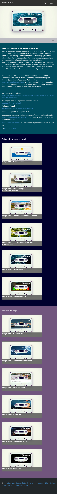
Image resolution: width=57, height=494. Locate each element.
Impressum (39, 483)
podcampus (7, 3)
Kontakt (52, 483)
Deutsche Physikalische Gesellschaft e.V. (17, 117)
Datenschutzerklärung (24, 483)
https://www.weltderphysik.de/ (13, 82)
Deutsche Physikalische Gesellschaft (17, 109)
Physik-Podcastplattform (11, 123)
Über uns (11, 483)
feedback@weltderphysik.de (12, 103)
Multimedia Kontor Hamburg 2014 (15, 485)
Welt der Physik (10, 128)
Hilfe (46, 483)
